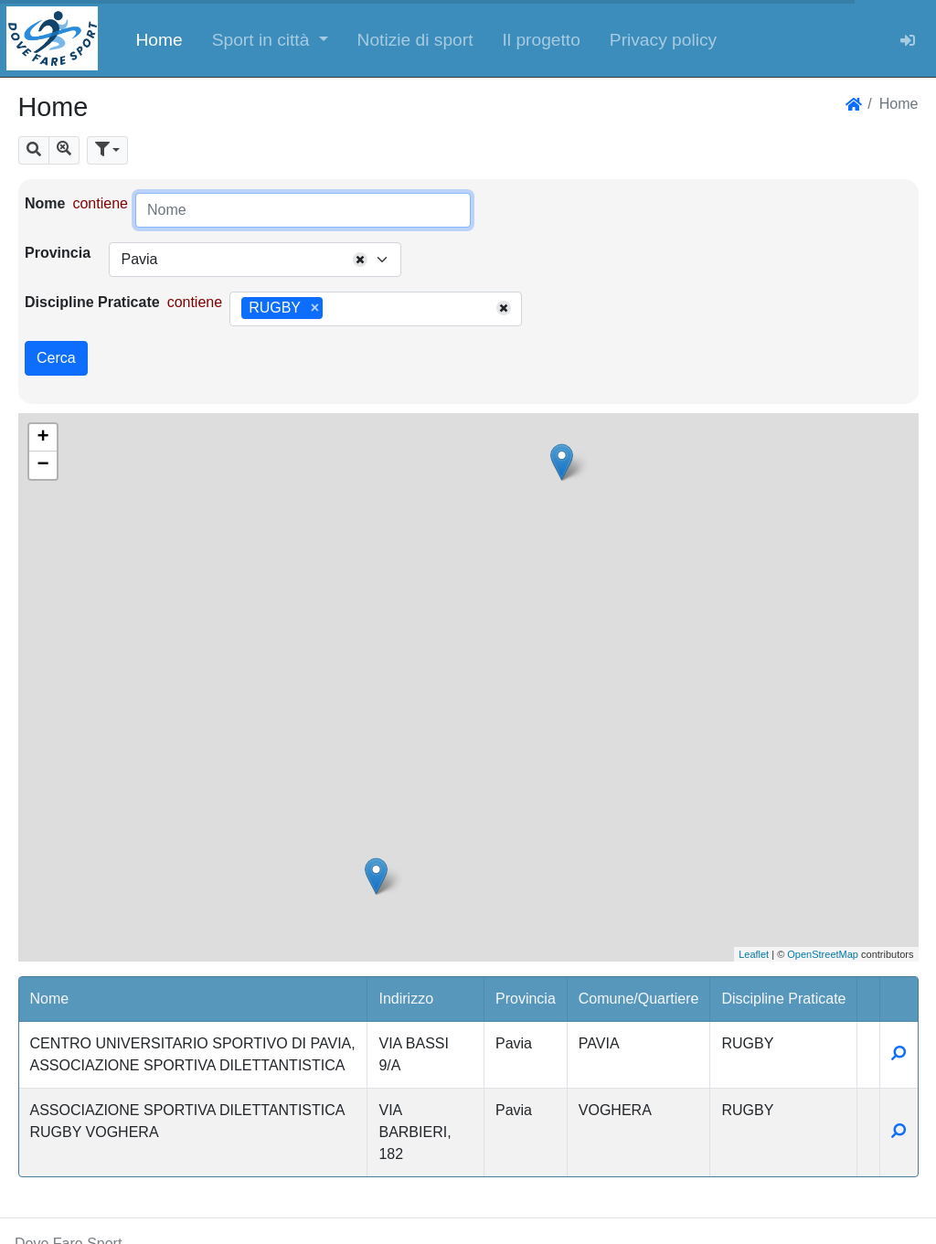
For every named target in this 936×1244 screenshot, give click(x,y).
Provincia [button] (525, 998)
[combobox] (255, 259)
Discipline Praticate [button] (783, 998)
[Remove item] (315, 308)
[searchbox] (333, 308)
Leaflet (754, 954)
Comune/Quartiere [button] (639, 998)
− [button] (42, 465)
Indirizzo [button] (405, 998)
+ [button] (42, 438)
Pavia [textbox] (139, 259)
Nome (45, 203)
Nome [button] (49, 998)
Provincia (57, 252)
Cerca (56, 358)
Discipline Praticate (92, 302)
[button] (270, 38)
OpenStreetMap (822, 954)
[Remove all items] (360, 259)
